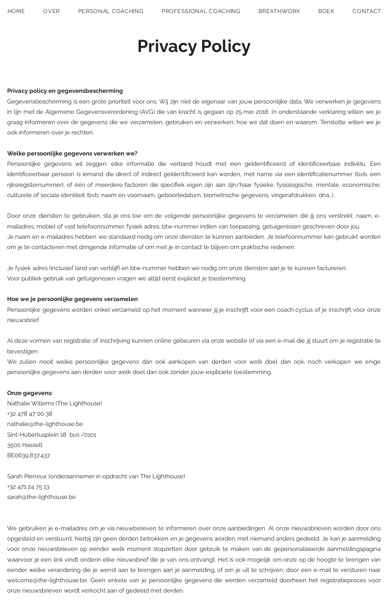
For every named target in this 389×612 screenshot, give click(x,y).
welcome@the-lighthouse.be (47, 580)
